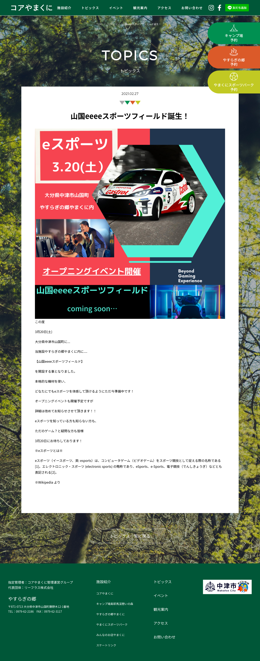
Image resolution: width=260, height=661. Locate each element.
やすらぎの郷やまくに (110, 614)
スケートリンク (106, 645)
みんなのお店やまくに (110, 635)
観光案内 (140, 7)
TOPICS (112, 24)
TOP (99, 24)
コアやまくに (104, 593)
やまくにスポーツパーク (112, 624)
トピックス (90, 7)
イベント (116, 7)
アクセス (164, 7)
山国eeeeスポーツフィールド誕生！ (141, 24)
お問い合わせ (192, 7)
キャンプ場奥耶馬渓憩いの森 (114, 604)
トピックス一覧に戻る (130, 536)
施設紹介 (64, 7)
